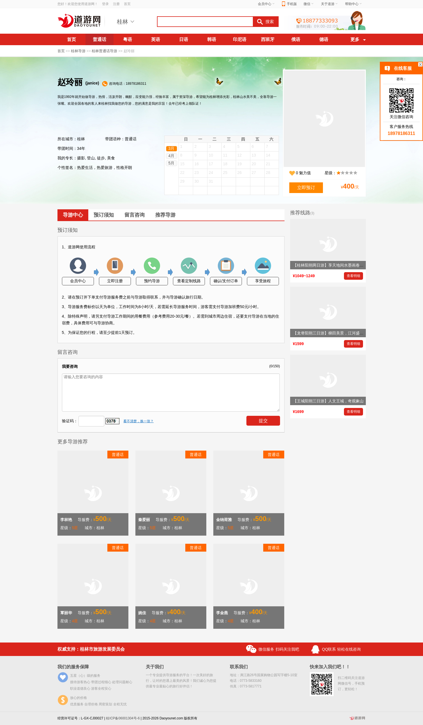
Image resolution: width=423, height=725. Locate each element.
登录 (105, 4)
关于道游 (329, 4)
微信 (309, 4)
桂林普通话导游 (104, 51)
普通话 (99, 39)
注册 (116, 4)
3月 (171, 148)
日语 (183, 39)
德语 (323, 39)
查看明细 (353, 276)
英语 (155, 39)
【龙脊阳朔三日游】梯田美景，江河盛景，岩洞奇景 (338, 333)
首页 (127, 4)
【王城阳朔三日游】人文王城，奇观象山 (328, 401)
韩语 (211, 39)
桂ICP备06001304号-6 (123, 718)
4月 (171, 155)
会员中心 (266, 4)
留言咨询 (134, 215)
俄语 (295, 39)
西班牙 (267, 39)
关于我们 (155, 666)
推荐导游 (165, 215)
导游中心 (73, 215)
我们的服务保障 (73, 666)
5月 (171, 163)
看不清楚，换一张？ (138, 421)
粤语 (127, 39)
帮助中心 (353, 4)
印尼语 (239, 39)
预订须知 (104, 215)
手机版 (289, 4)
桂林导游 (78, 51)
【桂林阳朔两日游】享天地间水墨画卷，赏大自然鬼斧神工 (344, 265)
